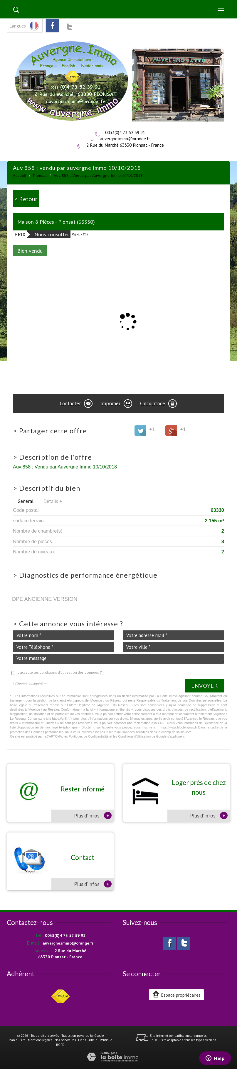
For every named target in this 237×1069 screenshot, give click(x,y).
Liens (82, 1040)
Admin (93, 1040)
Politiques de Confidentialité (89, 736)
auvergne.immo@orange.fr (125, 138)
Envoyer (204, 686)
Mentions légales (40, 1040)
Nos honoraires (65, 1040)
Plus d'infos (93, 815)
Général (25, 501)
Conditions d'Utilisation (134, 736)
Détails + (52, 501)
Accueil (19, 176)
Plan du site (17, 1040)
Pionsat (40, 176)
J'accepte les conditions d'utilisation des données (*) (61, 672)
